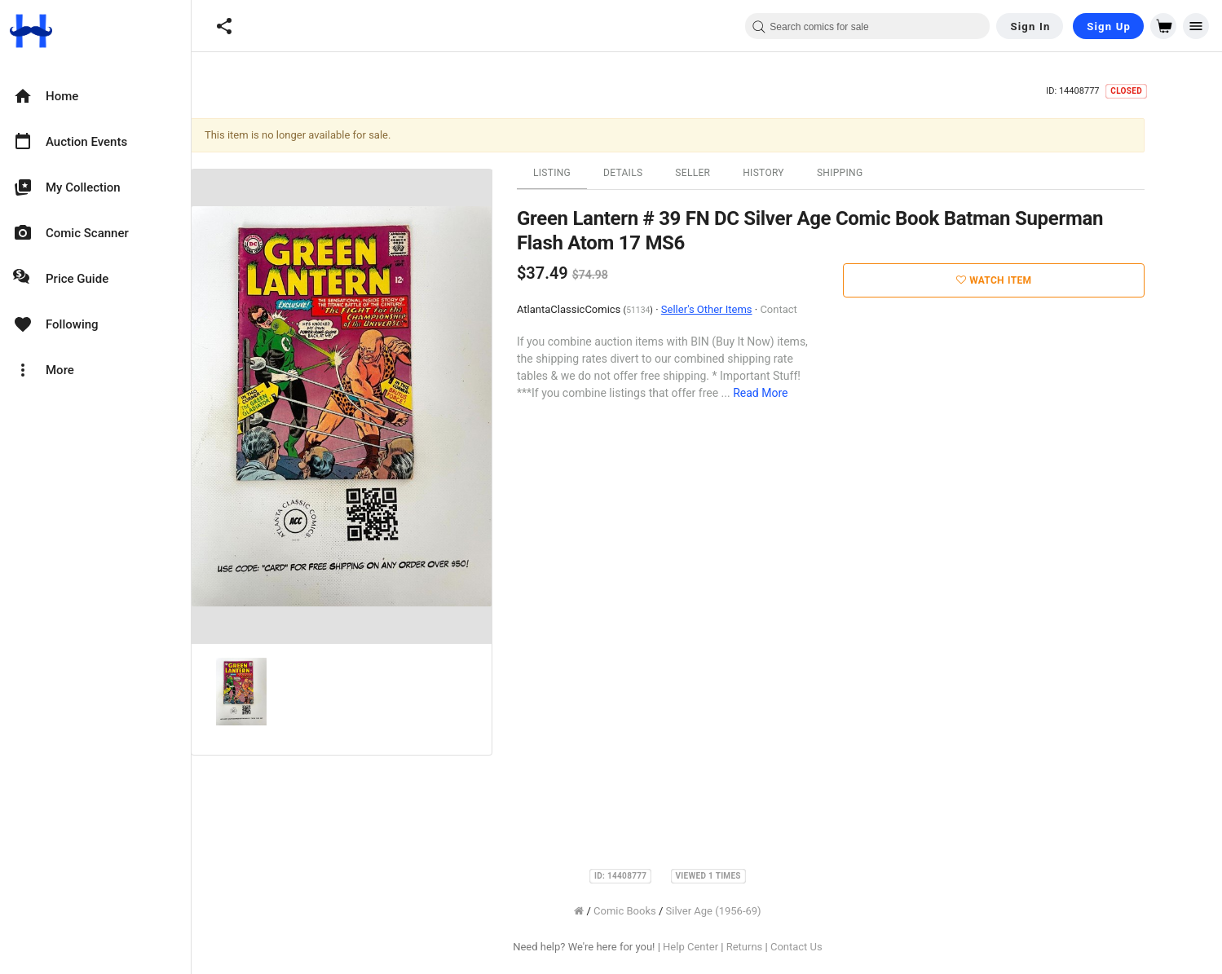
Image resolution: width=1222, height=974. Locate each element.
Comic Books (664, 911)
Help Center (729, 947)
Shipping (879, 172)
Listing (591, 172)
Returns (783, 947)
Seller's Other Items (746, 309)
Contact (817, 309)
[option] (95, 96)
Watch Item (1033, 280)
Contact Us (836, 947)
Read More (799, 392)
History (802, 172)
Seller (731, 172)
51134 (677, 310)
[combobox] (867, 26)
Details (662, 172)
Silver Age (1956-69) (753, 911)
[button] (224, 26)
